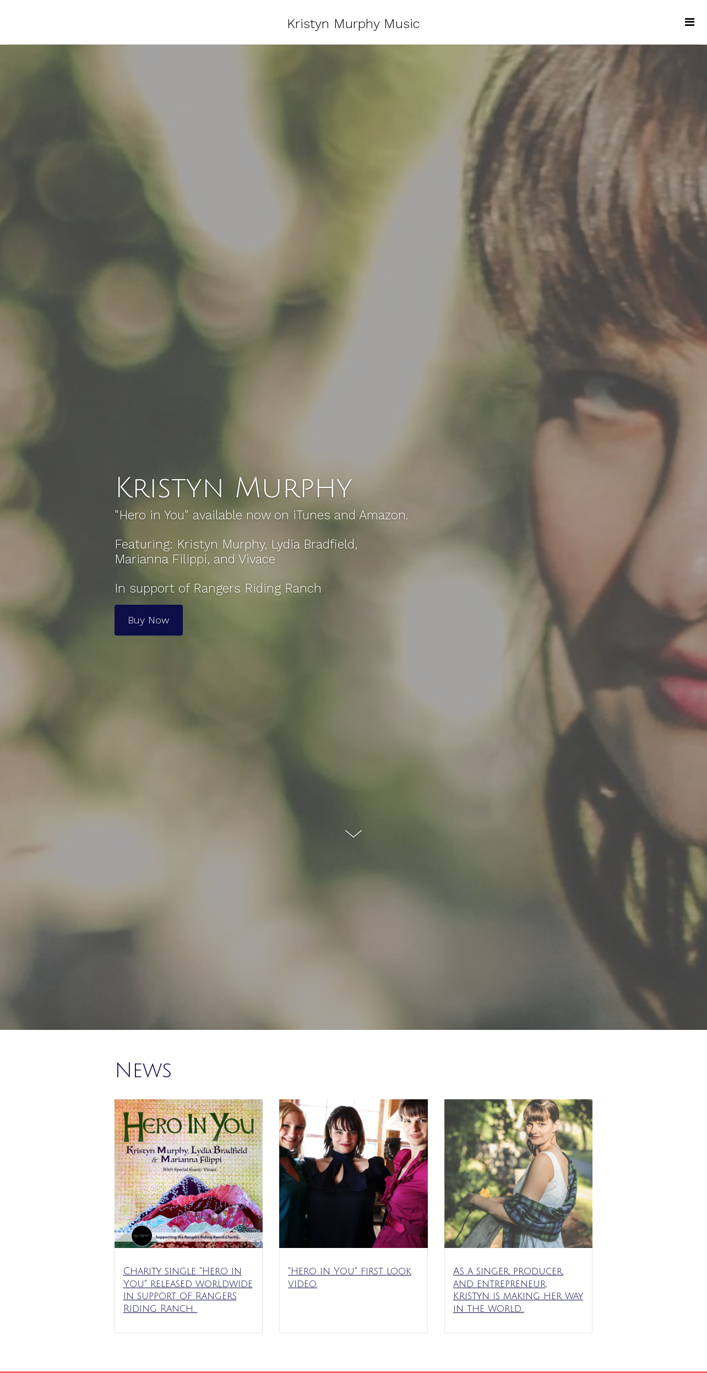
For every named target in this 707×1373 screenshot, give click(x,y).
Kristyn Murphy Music (353, 23)
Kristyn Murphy (233, 489)
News (143, 1071)
